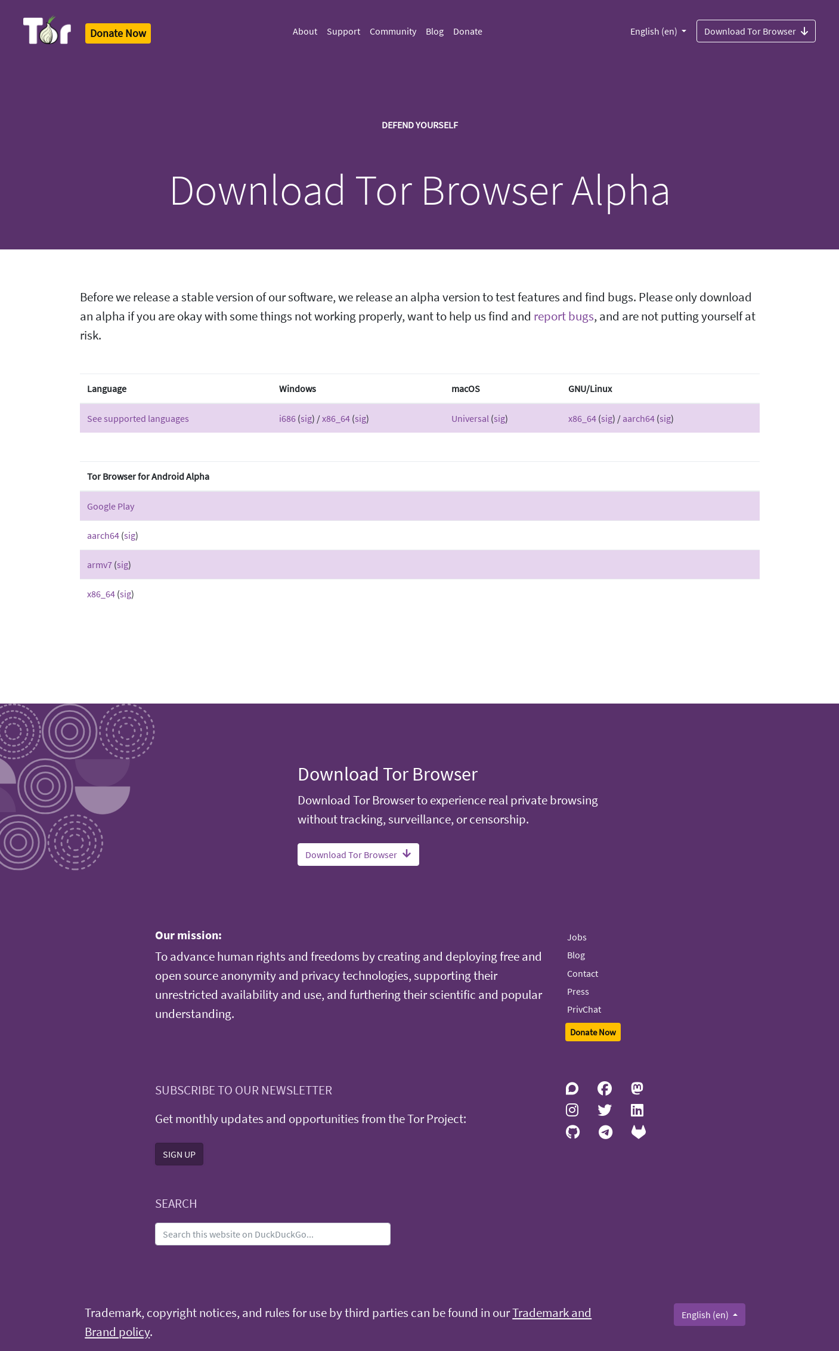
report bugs (564, 316)
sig (306, 418)
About (305, 31)
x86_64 (336, 418)
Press (578, 991)
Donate (467, 31)
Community (393, 31)
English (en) (654, 31)
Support (343, 31)
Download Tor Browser (756, 30)
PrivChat (584, 1009)
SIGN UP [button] (179, 1154)
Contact (582, 973)
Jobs (577, 937)
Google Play (110, 506)
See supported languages (138, 418)
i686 (287, 418)
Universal (470, 418)
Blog (435, 31)
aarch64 (639, 418)
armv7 (99, 564)
